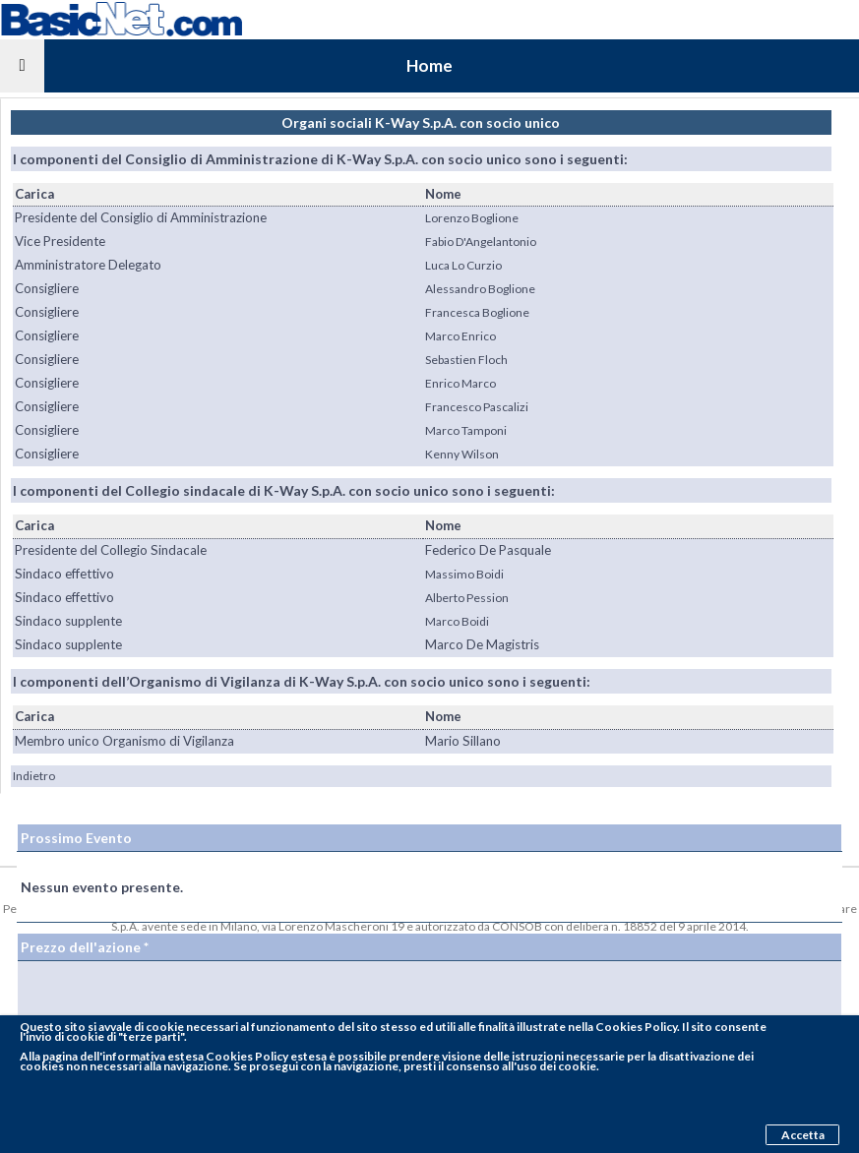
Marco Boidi (457, 621)
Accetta (803, 1134)
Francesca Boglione (477, 312)
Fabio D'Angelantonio (480, 241)
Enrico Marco (460, 383)
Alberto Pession (467, 597)
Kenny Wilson (462, 454)
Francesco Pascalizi (476, 406)
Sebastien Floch (466, 359)
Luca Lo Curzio (463, 265)
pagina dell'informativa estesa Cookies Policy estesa (184, 1056)
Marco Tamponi (466, 430)
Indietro (34, 775)
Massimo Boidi (464, 574)
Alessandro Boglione (480, 288)
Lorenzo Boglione (472, 218)
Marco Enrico (460, 336)
